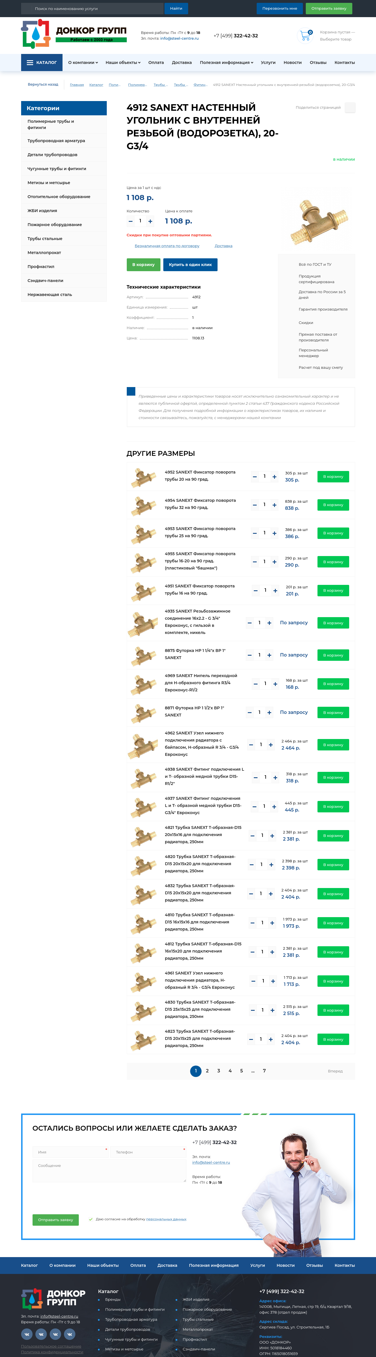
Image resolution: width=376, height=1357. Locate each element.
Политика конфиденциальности (48, 1320)
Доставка (180, 62)
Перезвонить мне (286, 8)
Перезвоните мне (280, 1336)
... (254, 1039)
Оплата (153, 62)
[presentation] (75, 1165)
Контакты (345, 62)
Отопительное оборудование (57, 192)
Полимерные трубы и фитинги (113, 85)
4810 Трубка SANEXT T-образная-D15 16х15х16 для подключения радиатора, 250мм (203, 890)
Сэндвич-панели (44, 276)
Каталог (92, 85)
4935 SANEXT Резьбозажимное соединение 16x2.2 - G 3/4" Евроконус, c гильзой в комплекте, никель (204, 602)
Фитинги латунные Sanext (214, 85)
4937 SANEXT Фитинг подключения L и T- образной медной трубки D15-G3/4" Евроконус (205, 773)
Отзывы (317, 62)
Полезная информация (222, 62)
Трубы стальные (44, 234)
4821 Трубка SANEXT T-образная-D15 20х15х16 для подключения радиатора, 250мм (203, 803)
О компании (78, 62)
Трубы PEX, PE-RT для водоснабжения (167, 85)
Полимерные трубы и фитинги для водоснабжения (139, 85)
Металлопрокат (43, 248)
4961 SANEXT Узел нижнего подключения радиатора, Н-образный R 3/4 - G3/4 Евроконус (204, 948)
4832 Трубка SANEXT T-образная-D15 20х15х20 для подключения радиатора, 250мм (203, 861)
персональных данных (154, 1187)
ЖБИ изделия (41, 206)
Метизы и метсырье (47, 178)
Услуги (265, 62)
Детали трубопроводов (51, 150)
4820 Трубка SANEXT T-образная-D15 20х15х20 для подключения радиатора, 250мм (203, 832)
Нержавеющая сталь (48, 290)
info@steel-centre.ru (176, 38)
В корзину (142, 251)
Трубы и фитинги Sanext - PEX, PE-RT (192, 85)
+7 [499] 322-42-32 (280, 1259)
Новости (290, 62)
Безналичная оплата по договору (163, 233)
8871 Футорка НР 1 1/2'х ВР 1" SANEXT (202, 687)
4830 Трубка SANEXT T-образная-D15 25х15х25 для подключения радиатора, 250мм (203, 977)
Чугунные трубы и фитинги (55, 164)
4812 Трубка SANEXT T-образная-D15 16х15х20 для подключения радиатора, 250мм (203, 919)
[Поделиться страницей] (350, 107)
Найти (177, 8)
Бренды (111, 1267)
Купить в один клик (185, 251)
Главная (72, 85)
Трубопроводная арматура (54, 136)
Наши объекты (118, 62)
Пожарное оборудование (52, 220)
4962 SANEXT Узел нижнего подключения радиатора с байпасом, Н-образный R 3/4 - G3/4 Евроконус (204, 716)
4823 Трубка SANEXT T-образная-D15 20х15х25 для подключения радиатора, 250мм (203, 1006)
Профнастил (40, 262)
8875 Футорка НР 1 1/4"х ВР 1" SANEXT (203, 631)
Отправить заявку (331, 8)
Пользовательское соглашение (48, 1314)
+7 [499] (237, 35)
